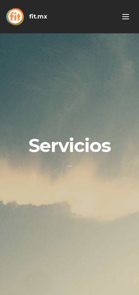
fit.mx (38, 16)
